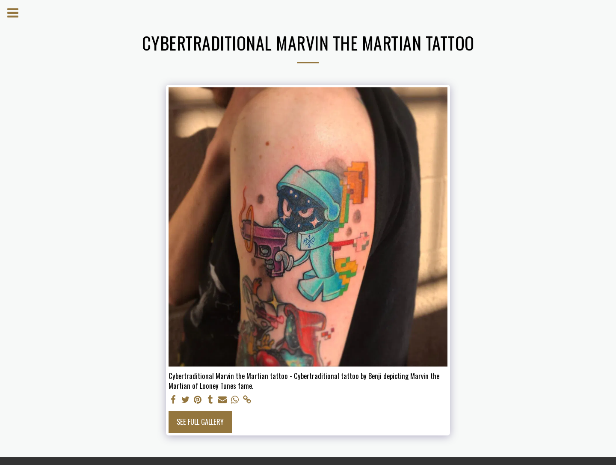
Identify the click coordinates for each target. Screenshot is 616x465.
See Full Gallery (200, 421)
